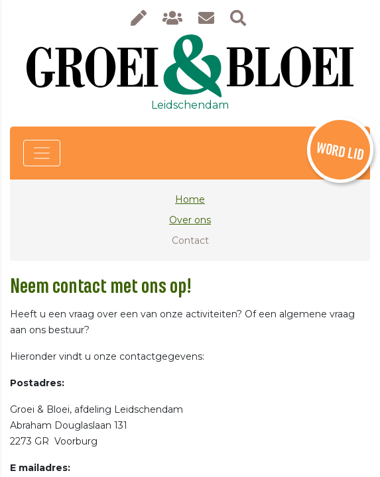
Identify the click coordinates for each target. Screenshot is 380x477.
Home (190, 199)
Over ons (190, 220)
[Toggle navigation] (41, 153)
